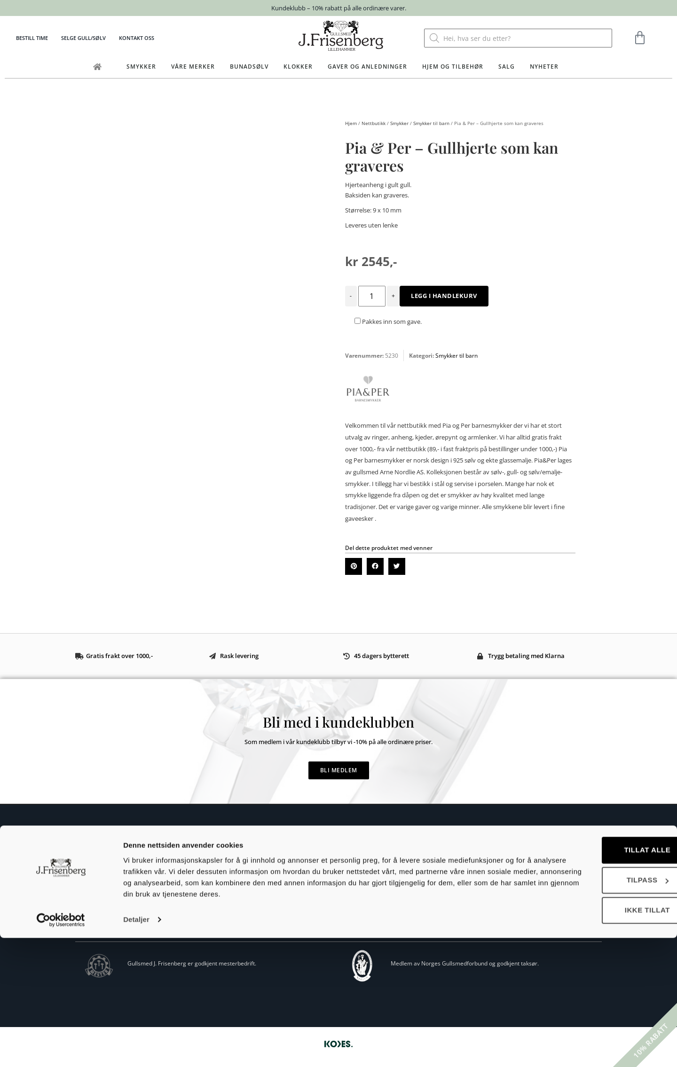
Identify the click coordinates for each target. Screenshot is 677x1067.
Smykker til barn (431, 123)
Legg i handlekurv (444, 295)
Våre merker (193, 67)
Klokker (298, 67)
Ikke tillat (598, 1039)
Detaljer (136, 1048)
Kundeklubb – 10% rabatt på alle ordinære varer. (338, 8)
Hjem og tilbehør (452, 67)
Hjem (351, 123)
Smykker (141, 67)
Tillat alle (598, 979)
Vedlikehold (347, 900)
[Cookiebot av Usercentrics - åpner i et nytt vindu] (61, 1049)
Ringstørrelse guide (358, 886)
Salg (506, 67)
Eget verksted (95, 916)
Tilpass (599, 1009)
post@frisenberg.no (123, 889)
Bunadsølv (249, 67)
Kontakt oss (136, 37)
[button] (353, 566)
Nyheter (544, 67)
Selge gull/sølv (83, 37)
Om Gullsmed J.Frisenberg (112, 905)
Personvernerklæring (360, 914)
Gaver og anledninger (367, 67)
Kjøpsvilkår (346, 858)
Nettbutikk (374, 123)
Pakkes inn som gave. (388, 321)
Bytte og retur (351, 872)
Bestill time (32, 37)
